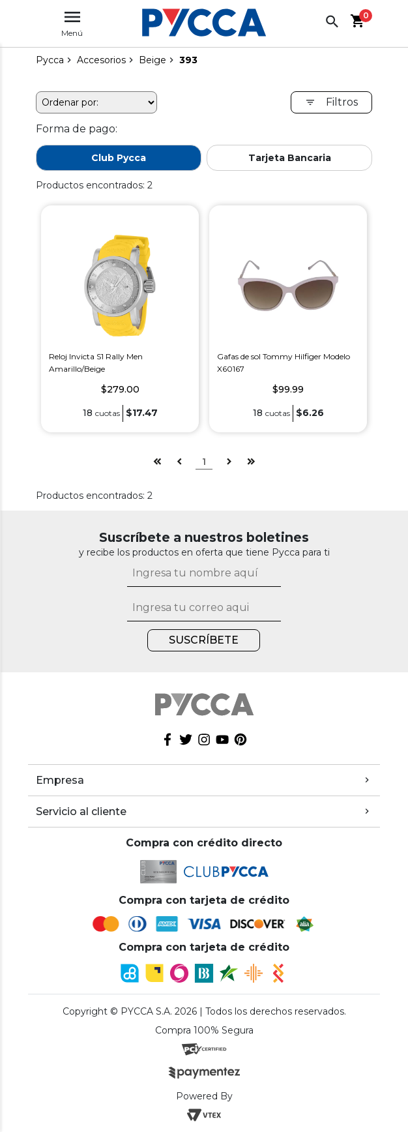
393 (188, 60)
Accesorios (101, 60)
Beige (152, 60)
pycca (50, 60)
